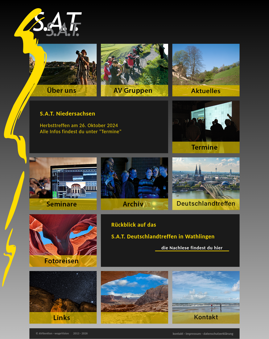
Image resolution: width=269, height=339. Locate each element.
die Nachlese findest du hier (192, 248)
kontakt (178, 334)
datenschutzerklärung (218, 334)
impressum (193, 334)
